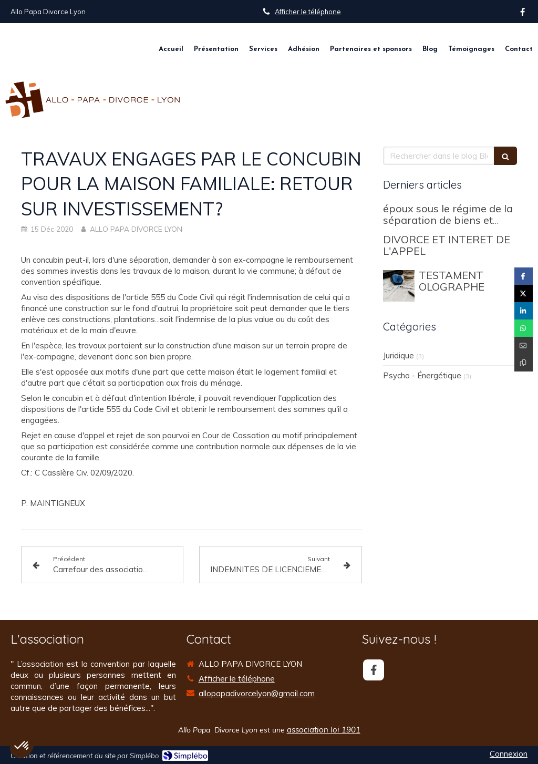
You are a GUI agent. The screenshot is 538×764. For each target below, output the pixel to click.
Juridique (398, 355)
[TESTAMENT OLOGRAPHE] (399, 286)
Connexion (508, 754)
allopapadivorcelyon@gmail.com (257, 693)
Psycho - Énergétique (422, 375)
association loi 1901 (323, 730)
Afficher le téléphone (308, 11)
